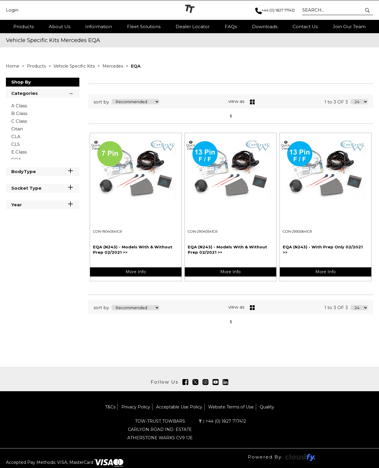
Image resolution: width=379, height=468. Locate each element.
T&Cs (110, 407)
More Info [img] (136, 271)
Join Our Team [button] (349, 26)
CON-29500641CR (297, 231)
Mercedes (113, 66)
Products (23, 26)
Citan (17, 129)
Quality (267, 407)
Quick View (96, 145)
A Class (19, 105)
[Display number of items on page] (359, 101)
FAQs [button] (231, 26)
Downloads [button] (264, 26)
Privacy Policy (135, 407)
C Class (19, 121)
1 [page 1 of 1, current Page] (231, 116)
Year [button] (42, 204)
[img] (185, 382)
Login (12, 10)
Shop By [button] (21, 82)
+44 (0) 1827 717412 (222, 421)
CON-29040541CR (203, 231)
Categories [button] (42, 93)
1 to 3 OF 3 (336, 102)
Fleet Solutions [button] (143, 26)
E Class (19, 152)
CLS (15, 144)
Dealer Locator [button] (193, 26)
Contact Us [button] (305, 26)
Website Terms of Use (231, 407)
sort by (101, 102)
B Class (19, 113)
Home (13, 66)
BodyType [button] (42, 171)
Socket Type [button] (42, 188)
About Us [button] (59, 26)
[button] (368, 10)
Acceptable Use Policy (179, 407)
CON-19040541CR (107, 231)
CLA (15, 136)
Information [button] (98, 26)
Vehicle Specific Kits (75, 66)
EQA (136, 66)
